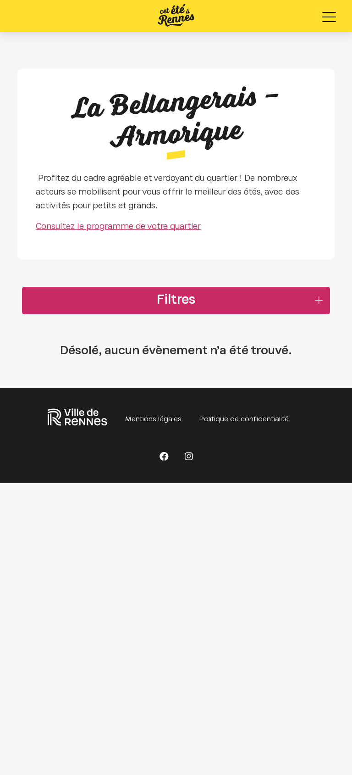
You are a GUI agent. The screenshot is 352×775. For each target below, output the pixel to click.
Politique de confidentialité (244, 419)
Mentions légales (153, 419)
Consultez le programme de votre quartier (118, 227)
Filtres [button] (176, 301)
